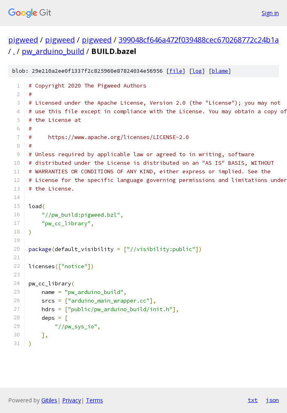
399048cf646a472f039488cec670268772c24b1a (199, 40)
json (272, 400)
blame (220, 70)
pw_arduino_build (53, 51)
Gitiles (49, 400)
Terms (94, 400)
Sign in (270, 13)
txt (253, 400)
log (197, 70)
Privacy (71, 400)
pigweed (23, 40)
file (175, 70)
